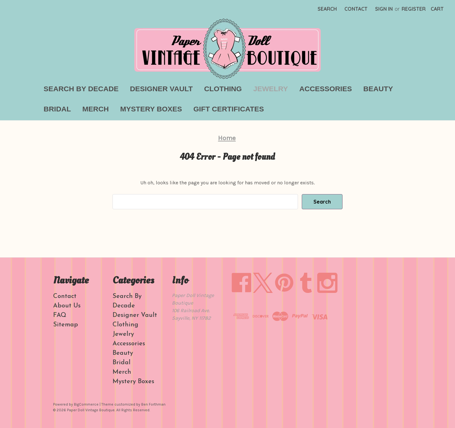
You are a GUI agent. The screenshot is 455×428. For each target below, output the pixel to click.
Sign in (384, 9)
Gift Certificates (228, 109)
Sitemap (65, 325)
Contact (355, 9)
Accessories (325, 89)
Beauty (378, 89)
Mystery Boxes (151, 109)
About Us (67, 306)
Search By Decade (81, 89)
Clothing (223, 89)
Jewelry (270, 89)
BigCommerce (86, 404)
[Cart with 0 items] (437, 9)
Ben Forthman (153, 404)
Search (327, 9)
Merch (95, 109)
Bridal (57, 109)
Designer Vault (161, 89)
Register (414, 9)
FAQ (59, 315)
